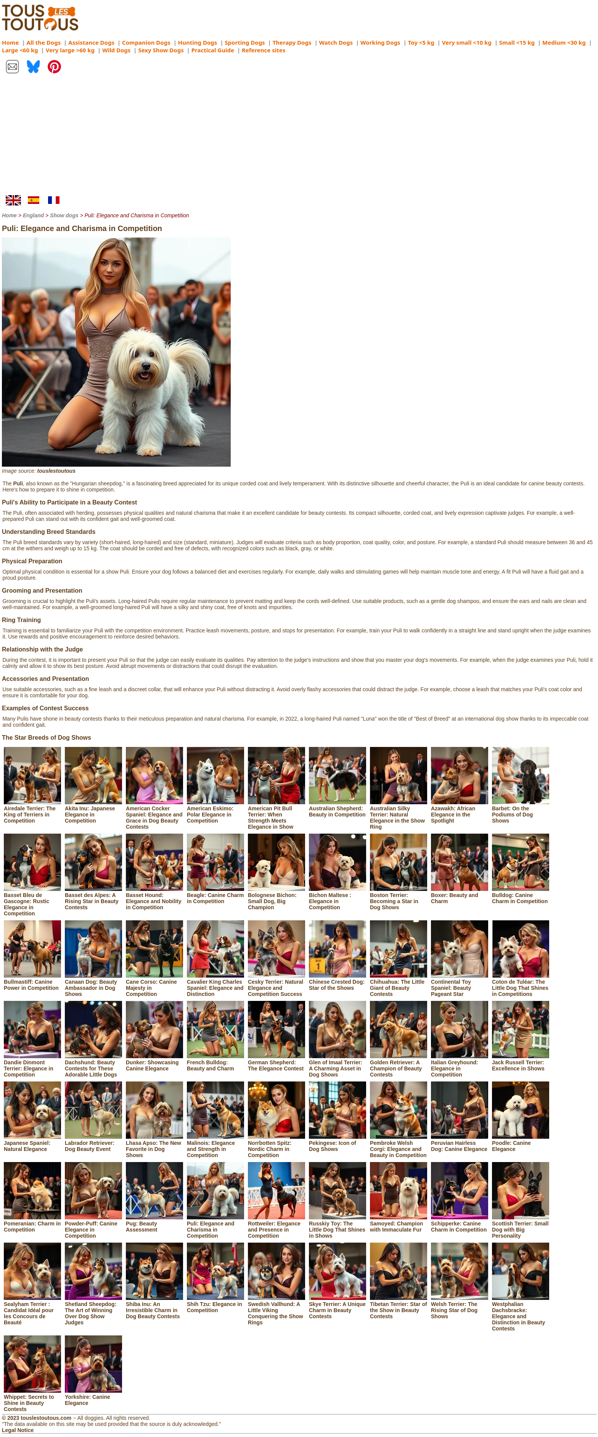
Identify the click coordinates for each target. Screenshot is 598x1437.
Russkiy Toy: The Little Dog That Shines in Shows (337, 1226)
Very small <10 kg (467, 42)
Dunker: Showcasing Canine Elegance (154, 1062)
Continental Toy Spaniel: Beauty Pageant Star (459, 985)
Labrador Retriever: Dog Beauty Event (93, 1143)
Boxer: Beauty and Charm (459, 895)
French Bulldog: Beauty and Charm (215, 1062)
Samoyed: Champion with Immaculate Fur (398, 1223)
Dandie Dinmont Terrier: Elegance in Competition (32, 1065)
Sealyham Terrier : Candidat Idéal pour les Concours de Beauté (32, 1310)
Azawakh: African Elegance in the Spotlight (459, 811)
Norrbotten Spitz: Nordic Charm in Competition (276, 1146)
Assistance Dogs (91, 42)
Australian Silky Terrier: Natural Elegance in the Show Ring (398, 814)
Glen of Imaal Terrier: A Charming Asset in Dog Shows (337, 1065)
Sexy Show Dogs (160, 50)
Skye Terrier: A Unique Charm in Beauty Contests (337, 1307)
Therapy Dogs (292, 42)
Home (10, 42)
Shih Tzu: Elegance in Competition (215, 1304)
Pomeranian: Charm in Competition (32, 1223)
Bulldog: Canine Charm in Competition (520, 895)
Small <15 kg (517, 42)
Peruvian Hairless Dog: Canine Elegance (459, 1143)
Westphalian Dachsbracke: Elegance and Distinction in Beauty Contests (520, 1313)
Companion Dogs (146, 42)
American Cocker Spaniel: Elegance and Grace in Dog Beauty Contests (154, 814)
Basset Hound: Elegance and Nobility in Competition (154, 898)
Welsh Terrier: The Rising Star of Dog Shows (459, 1307)
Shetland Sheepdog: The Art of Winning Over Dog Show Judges (93, 1310)
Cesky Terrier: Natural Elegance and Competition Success (276, 985)
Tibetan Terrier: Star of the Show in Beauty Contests (398, 1307)
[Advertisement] (299, 137)
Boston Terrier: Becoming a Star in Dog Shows (398, 898)
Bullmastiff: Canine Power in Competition (32, 982)
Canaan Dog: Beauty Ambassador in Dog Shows (93, 985)
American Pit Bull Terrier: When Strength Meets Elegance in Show (276, 814)
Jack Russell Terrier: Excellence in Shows (520, 1062)
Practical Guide (212, 50)
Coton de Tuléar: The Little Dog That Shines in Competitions (520, 985)
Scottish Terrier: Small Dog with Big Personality (520, 1226)
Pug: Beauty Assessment (154, 1223)
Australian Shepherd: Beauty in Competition (337, 808)
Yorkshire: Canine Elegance (93, 1397)
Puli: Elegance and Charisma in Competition (215, 1226)
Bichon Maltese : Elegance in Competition (337, 898)
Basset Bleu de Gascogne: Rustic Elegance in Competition (32, 901)
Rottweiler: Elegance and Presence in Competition (276, 1226)
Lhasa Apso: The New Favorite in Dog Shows (154, 1146)
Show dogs (64, 215)
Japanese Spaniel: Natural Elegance (32, 1143)
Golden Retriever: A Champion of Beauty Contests (398, 1065)
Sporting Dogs (245, 42)
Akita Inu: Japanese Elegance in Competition (93, 811)
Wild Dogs (116, 50)
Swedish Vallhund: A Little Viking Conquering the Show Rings (276, 1310)
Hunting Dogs (197, 42)
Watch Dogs (336, 42)
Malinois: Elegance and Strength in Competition (215, 1146)
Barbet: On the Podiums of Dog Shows (520, 811)
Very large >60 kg (70, 50)
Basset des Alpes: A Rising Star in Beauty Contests (93, 898)
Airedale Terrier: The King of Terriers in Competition (32, 811)
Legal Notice (18, 1430)
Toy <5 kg (421, 42)
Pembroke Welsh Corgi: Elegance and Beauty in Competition (398, 1146)
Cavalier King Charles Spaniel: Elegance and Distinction (215, 985)
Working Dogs (380, 42)
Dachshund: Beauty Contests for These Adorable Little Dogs (93, 1065)
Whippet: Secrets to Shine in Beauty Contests (32, 1400)
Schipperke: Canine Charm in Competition (459, 1223)
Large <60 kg (20, 50)
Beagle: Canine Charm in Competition (215, 895)
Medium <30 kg (564, 42)
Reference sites (263, 50)
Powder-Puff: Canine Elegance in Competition (93, 1226)
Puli (18, 483)
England (33, 215)
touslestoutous (56, 471)
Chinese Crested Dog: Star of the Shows (337, 982)
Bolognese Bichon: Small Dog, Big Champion (276, 898)
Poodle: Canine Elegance (520, 1143)
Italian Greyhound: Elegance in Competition (459, 1065)
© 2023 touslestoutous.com (36, 1418)
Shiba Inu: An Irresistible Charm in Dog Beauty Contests (154, 1307)
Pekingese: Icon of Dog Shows (337, 1143)
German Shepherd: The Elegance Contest (276, 1062)
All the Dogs (44, 42)
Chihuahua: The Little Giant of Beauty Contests (398, 985)
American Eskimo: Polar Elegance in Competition (215, 811)
